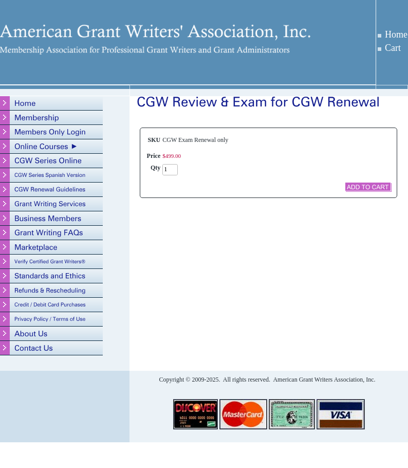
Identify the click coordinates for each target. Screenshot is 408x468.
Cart (393, 48)
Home (396, 34)
